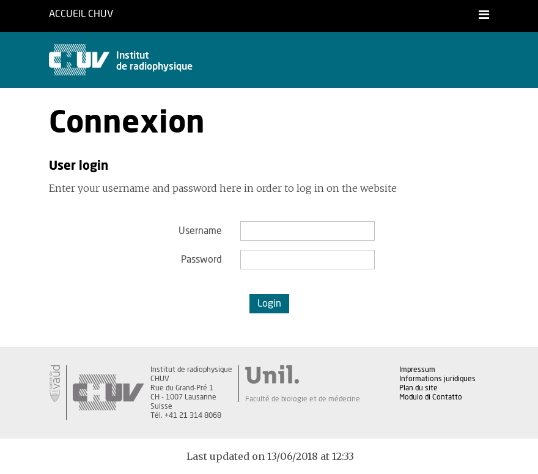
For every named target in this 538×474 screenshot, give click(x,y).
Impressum (417, 369)
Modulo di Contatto (430, 397)
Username (200, 231)
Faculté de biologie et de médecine (302, 399)
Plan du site (418, 388)
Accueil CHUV (81, 14)
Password (201, 259)
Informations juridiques (437, 378)
